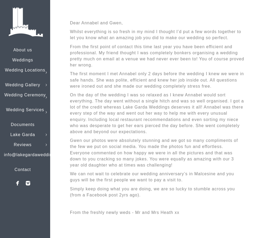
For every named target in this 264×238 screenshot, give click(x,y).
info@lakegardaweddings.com (36, 154)
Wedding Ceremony (25, 95)
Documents (23, 124)
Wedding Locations (25, 70)
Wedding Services (25, 109)
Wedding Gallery (22, 85)
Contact (23, 169)
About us (22, 50)
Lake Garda (22, 134)
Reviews (22, 144)
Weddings (22, 60)
